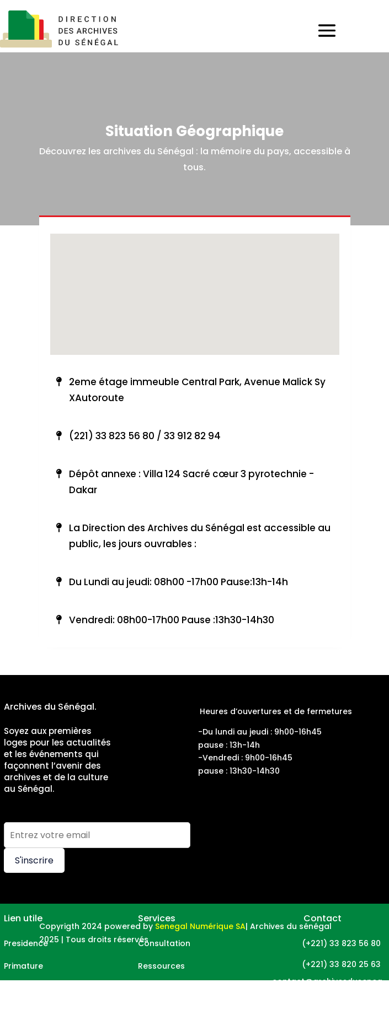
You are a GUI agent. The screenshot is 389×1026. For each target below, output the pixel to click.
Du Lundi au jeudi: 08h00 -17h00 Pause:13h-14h (178, 581)
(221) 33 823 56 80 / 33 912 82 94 (145, 435)
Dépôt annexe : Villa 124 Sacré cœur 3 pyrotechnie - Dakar (191, 481)
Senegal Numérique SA (200, 926)
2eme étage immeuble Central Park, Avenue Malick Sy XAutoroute (197, 389)
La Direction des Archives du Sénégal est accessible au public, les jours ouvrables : (200, 535)
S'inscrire (34, 860)
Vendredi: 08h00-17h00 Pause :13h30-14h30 (171, 620)
